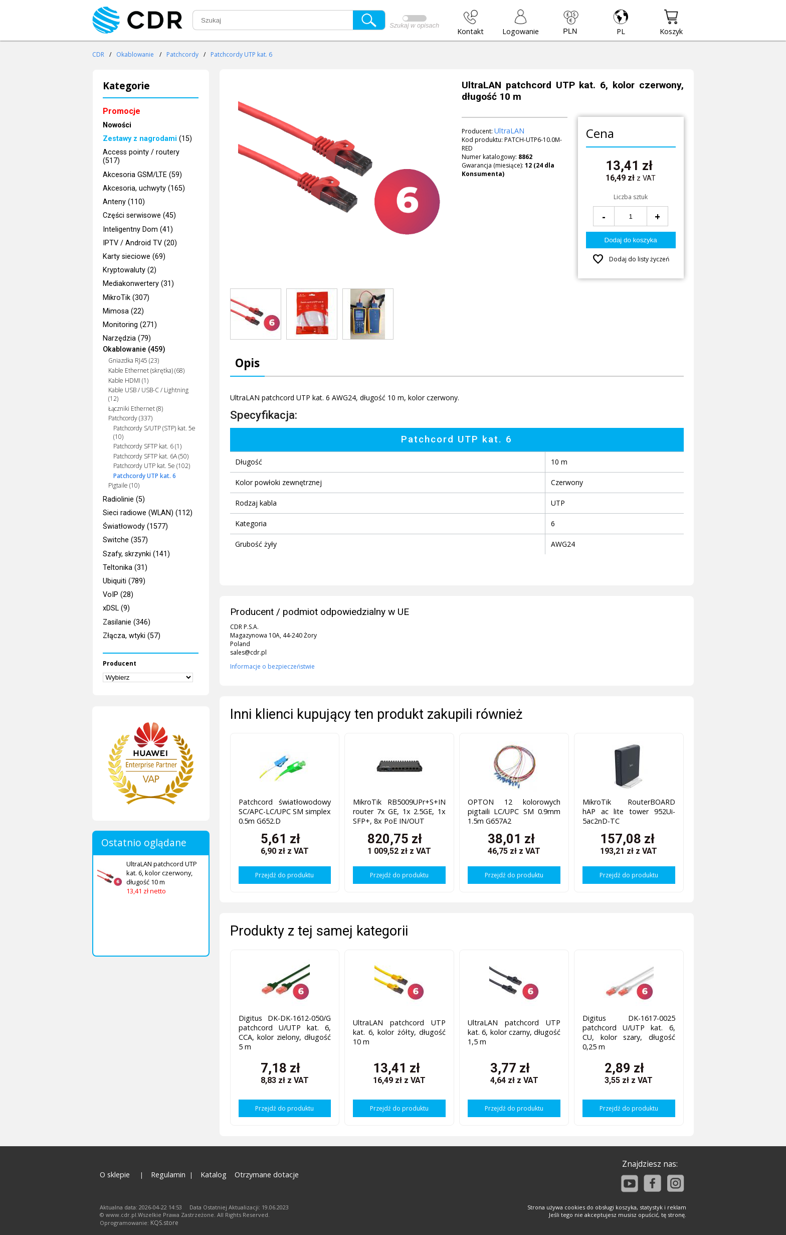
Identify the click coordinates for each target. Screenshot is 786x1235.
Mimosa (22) (123, 311)
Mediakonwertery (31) (138, 283)
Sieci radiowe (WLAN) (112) (147, 513)
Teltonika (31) (125, 567)
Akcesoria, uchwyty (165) (144, 188)
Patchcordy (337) (130, 418)
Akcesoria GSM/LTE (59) (142, 175)
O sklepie (115, 1174)
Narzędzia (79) (127, 338)
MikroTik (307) (126, 297)
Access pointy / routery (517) (141, 156)
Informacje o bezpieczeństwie (272, 666)
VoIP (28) (118, 594)
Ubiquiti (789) (124, 581)
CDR (98, 54)
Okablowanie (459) (134, 349)
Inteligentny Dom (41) (138, 229)
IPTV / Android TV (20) (140, 243)
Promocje (121, 111)
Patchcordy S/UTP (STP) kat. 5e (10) (154, 432)
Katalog (214, 1174)
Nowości (117, 125)
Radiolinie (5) (124, 499)
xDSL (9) (116, 608)
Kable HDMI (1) (128, 380)
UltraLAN (509, 130)
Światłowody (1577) (135, 526)
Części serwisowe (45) (139, 215)
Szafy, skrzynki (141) (136, 554)
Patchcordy (182, 54)
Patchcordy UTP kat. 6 (241, 54)
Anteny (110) (124, 202)
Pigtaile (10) (123, 485)
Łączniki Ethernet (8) (135, 408)
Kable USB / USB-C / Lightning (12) (148, 394)
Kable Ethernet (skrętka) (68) (146, 370)
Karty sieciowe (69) (134, 256)
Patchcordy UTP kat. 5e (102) (151, 465)
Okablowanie (135, 54)
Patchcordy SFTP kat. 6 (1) (147, 446)
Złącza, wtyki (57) (131, 636)
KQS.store (164, 1222)
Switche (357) (125, 540)
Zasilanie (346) (126, 622)
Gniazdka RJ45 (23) (133, 360)
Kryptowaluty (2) (129, 270)
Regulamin (168, 1174)
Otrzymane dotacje (267, 1174)
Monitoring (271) (130, 325)
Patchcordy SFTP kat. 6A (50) (150, 456)
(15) (147, 138)
